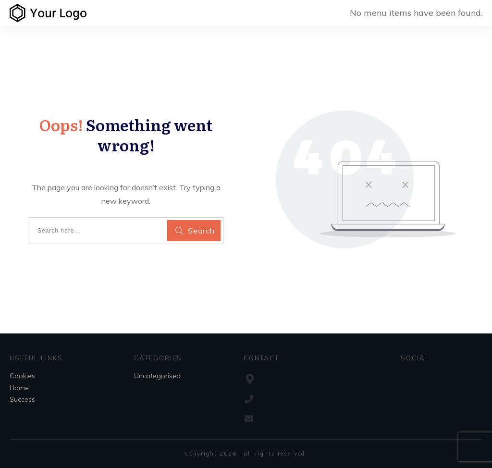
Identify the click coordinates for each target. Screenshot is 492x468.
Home (19, 387)
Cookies (22, 375)
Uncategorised (157, 375)
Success (22, 399)
